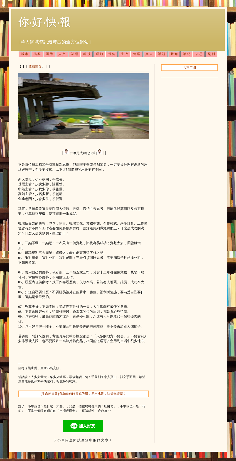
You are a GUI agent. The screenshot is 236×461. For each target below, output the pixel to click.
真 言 (149, 54)
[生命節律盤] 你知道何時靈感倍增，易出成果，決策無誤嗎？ (83, 394)
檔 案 (37, 54)
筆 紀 (186, 54)
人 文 (62, 54)
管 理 (136, 54)
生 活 (124, 54)
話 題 (161, 54)
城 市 (24, 54)
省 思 (199, 54)
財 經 (74, 54)
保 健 (112, 54)
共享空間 (189, 67)
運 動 (99, 54)
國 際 (49, 54)
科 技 (87, 54)
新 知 (174, 54)
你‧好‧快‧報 (44, 22)
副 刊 (211, 54)
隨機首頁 (35, 66)
